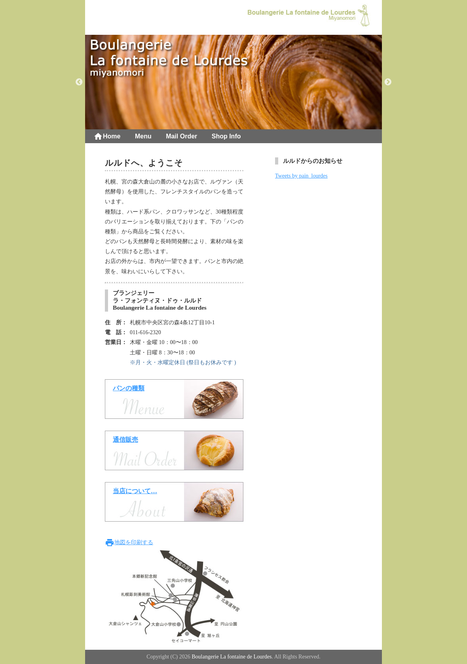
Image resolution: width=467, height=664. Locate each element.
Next (388, 82)
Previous (79, 82)
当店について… (135, 491)
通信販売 (125, 439)
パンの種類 (128, 388)
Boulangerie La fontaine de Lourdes (231, 657)
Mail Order (181, 136)
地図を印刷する (129, 542)
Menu (143, 136)
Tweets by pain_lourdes (301, 176)
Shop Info (226, 136)
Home (106, 136)
